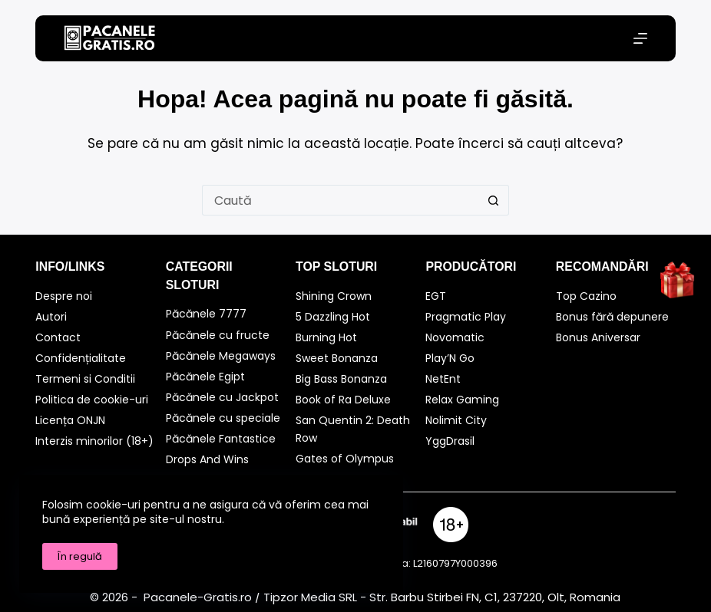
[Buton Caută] (493, 200)
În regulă (80, 556)
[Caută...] (340, 200)
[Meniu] (640, 38)
